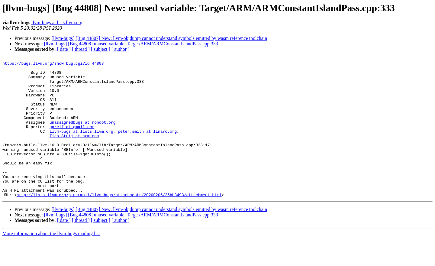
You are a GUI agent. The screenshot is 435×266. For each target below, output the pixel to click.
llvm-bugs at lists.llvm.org (56, 22)
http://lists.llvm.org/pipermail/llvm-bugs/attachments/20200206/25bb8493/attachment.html (119, 222)
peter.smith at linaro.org (147, 145)
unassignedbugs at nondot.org (82, 135)
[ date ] (64, 49)
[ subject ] (100, 49)
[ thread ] (81, 49)
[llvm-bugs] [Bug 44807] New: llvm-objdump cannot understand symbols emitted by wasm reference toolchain (159, 38)
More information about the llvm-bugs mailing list (51, 260)
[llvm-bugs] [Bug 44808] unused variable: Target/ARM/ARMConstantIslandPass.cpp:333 (131, 43)
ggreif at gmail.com (72, 140)
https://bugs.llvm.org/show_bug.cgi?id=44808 (53, 64)
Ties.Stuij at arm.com (74, 151)
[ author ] (120, 49)
